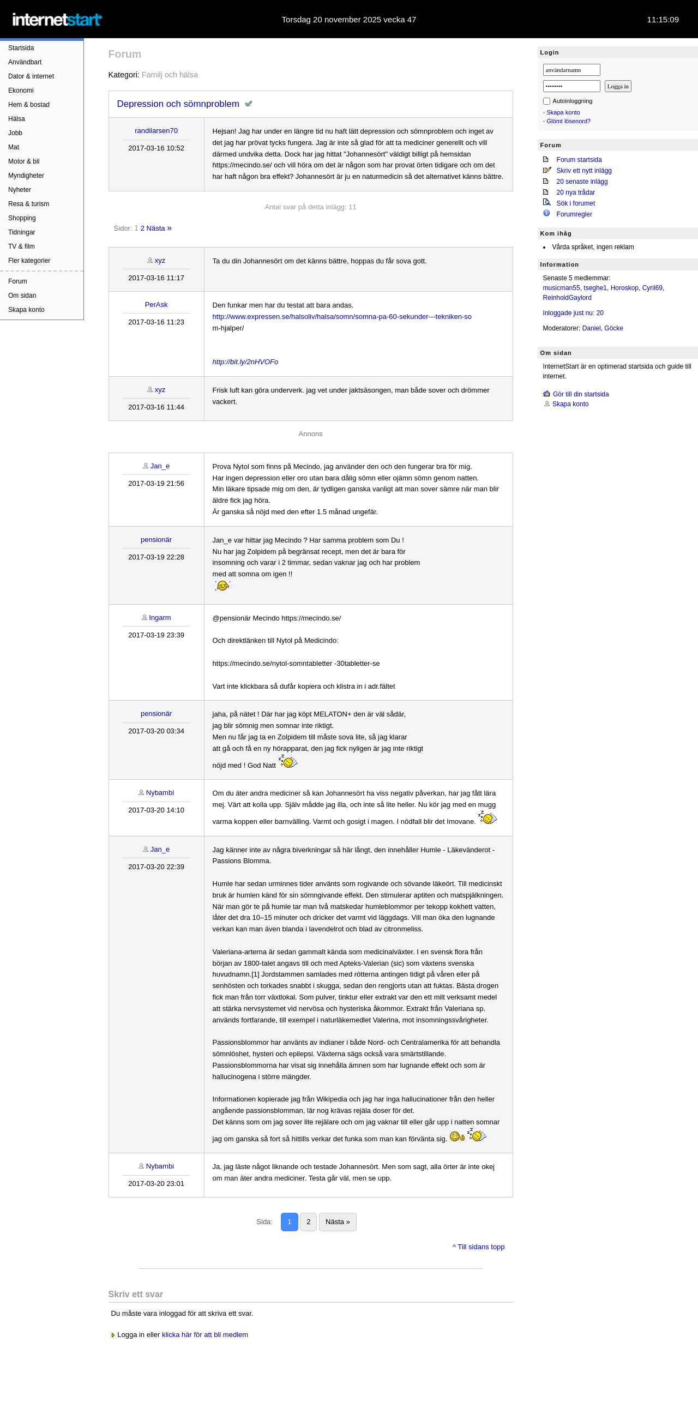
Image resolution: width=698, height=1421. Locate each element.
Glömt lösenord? (569, 121)
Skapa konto (26, 310)
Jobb (15, 133)
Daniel (591, 328)
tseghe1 (595, 288)
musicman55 (561, 288)
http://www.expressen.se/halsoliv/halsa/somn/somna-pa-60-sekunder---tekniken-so (342, 316)
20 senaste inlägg (582, 181)
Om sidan (22, 295)
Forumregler (574, 214)
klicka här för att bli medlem (205, 1334)
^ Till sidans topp (479, 1247)
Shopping (22, 218)
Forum (17, 281)
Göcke (613, 328)
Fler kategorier (29, 260)
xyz (160, 260)
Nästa (156, 228)
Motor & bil (23, 161)
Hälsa (16, 119)
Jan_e (160, 466)
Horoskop (625, 288)
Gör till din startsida (581, 394)
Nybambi (160, 792)
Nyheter (19, 190)
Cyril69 (652, 288)
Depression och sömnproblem (178, 104)
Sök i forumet (576, 203)
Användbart (24, 62)
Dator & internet (31, 76)
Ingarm (160, 617)
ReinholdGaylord (567, 298)
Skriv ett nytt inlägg (584, 170)
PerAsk (156, 304)
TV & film (21, 246)
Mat (13, 147)
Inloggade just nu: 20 (573, 313)
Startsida (21, 48)
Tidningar (21, 232)
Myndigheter (26, 175)
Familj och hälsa (170, 74)
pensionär (156, 539)
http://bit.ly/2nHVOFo (246, 362)
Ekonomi (21, 90)
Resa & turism (28, 204)
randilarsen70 (156, 131)
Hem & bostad (29, 105)
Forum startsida (579, 160)
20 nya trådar (576, 192)
